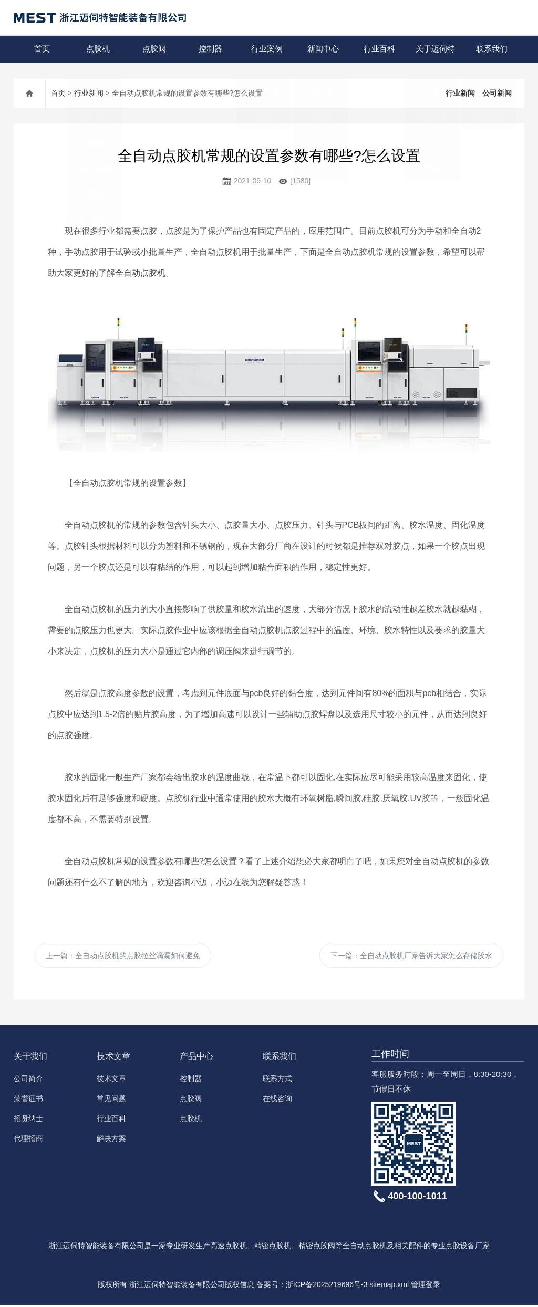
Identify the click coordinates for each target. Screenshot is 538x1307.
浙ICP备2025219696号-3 (327, 1286)
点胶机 (98, 49)
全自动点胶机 (140, 272)
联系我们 (491, 49)
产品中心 (196, 1057)
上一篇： (123, 956)
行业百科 (379, 49)
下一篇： (411, 956)
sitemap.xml (389, 1286)
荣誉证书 (28, 1100)
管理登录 (425, 1286)
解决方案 (111, 1140)
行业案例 (266, 49)
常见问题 (111, 1100)
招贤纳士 (28, 1120)
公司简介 (28, 1080)
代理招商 (28, 1140)
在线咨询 (277, 1100)
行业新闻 (89, 93)
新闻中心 (322, 49)
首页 (41, 49)
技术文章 (113, 1057)
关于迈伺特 (435, 49)
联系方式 (277, 1080)
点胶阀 (154, 49)
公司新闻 (497, 93)
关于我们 (30, 1057)
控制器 (210, 49)
